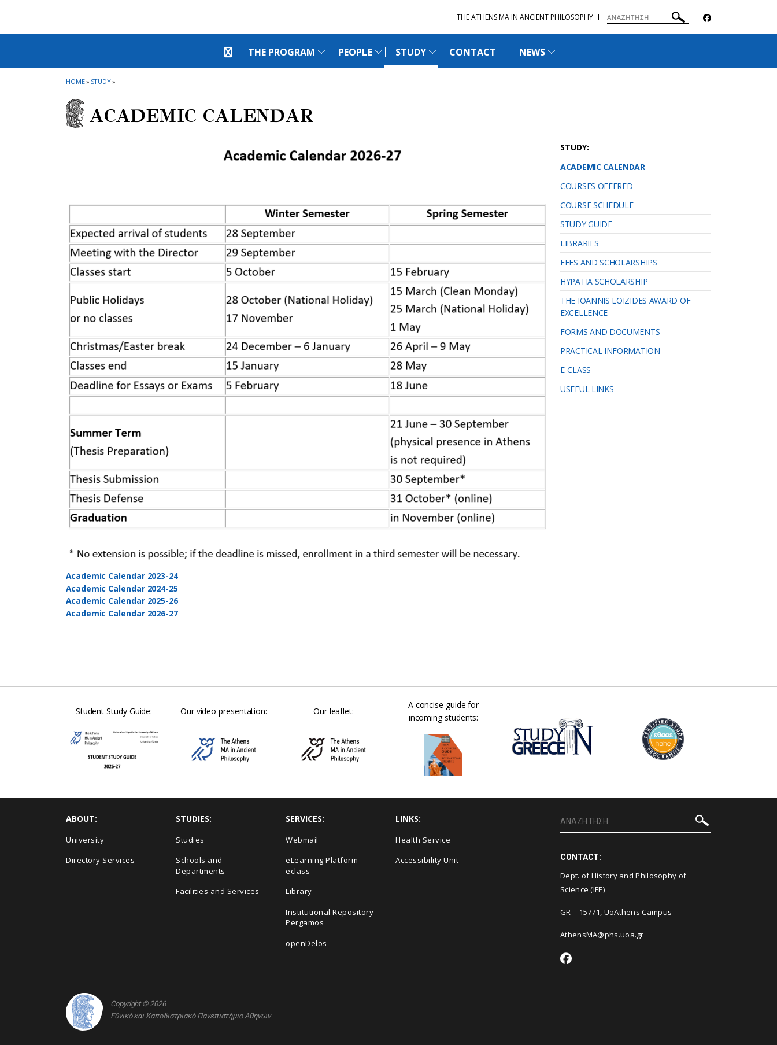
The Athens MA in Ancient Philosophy (525, 17)
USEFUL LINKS (586, 388)
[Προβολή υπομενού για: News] (551, 51)
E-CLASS (575, 369)
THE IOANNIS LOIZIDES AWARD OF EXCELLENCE (625, 306)
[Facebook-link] (707, 18)
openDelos (306, 943)
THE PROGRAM (282, 52)
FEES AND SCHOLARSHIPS (608, 262)
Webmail (302, 839)
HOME (75, 81)
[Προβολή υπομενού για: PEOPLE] (378, 51)
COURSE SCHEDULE (597, 205)
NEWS (532, 52)
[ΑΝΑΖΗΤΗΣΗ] (648, 17)
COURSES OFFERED (596, 185)
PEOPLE (355, 52)
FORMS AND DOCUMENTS (610, 331)
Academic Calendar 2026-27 (122, 613)
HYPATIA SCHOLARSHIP (604, 281)
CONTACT (472, 52)
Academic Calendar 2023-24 (122, 575)
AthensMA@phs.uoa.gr (602, 934)
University (85, 839)
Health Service (422, 839)
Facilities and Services (218, 891)
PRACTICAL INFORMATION (610, 350)
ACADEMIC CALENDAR (602, 166)
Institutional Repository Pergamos (329, 917)
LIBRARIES (579, 243)
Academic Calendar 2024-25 (122, 588)
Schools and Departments (200, 865)
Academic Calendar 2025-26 (122, 600)
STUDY (410, 52)
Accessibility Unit (426, 860)
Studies (190, 839)
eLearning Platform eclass (322, 865)
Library (299, 891)
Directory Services (100, 860)
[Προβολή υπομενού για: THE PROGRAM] (321, 51)
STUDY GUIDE (586, 224)
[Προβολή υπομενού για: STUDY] (432, 51)
